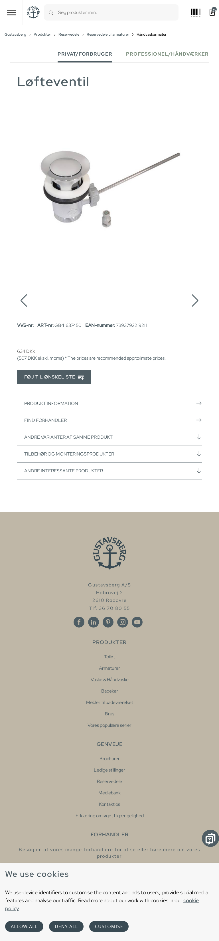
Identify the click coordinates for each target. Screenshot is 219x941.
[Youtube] (137, 622)
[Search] (51, 12)
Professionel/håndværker (167, 54)
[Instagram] (122, 622)
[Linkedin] (93, 622)
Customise (109, 926)
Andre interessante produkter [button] (113, 471)
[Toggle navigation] (11, 12)
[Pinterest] (108, 622)
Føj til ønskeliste (54, 377)
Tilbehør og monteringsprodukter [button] (113, 454)
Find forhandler (113, 420)
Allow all (24, 926)
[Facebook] (79, 622)
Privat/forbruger (85, 54)
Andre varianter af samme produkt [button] (113, 437)
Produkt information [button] (113, 403)
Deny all (66, 926)
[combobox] (118, 12)
